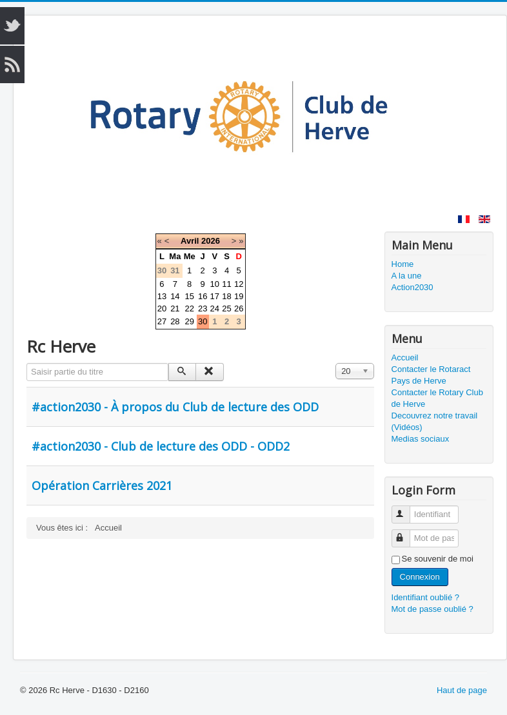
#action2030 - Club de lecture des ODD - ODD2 (161, 446)
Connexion (420, 577)
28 (174, 321)
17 (214, 296)
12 (238, 284)
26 (238, 308)
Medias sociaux (421, 439)
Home (403, 264)
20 (161, 308)
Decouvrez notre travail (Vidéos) (435, 421)
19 (238, 296)
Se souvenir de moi (437, 558)
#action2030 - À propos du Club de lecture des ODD (175, 407)
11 (226, 284)
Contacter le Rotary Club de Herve (437, 398)
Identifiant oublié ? (426, 597)
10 (214, 284)
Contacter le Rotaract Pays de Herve (431, 375)
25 (226, 308)
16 (202, 296)
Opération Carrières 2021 (102, 485)
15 (189, 296)
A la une (407, 275)
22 (189, 308)
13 (161, 296)
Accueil (405, 357)
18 (226, 296)
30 (202, 321)
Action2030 (412, 287)
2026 (210, 241)
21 (174, 308)
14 (174, 296)
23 (202, 308)
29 (189, 321)
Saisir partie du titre (26, 363)
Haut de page (462, 690)
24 (214, 308)
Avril (190, 241)
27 (161, 321)
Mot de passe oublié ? (432, 609)
